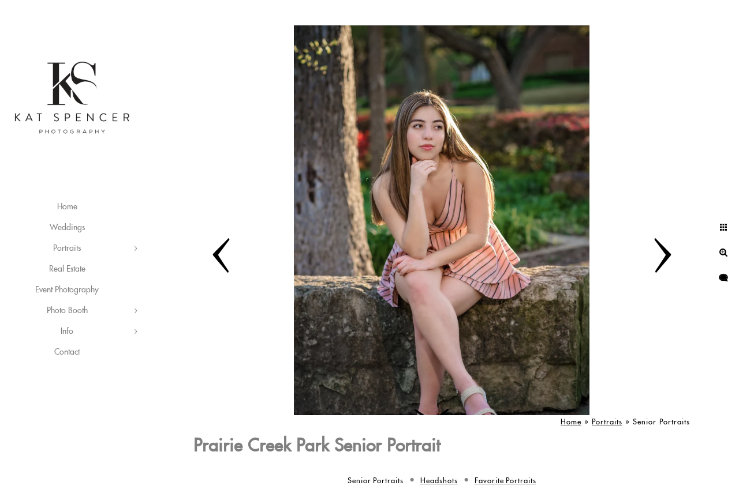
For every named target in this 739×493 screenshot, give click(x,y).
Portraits (67, 248)
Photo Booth (67, 310)
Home (67, 207)
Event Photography (67, 290)
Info (67, 331)
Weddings (67, 227)
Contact (67, 352)
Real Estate (67, 269)
